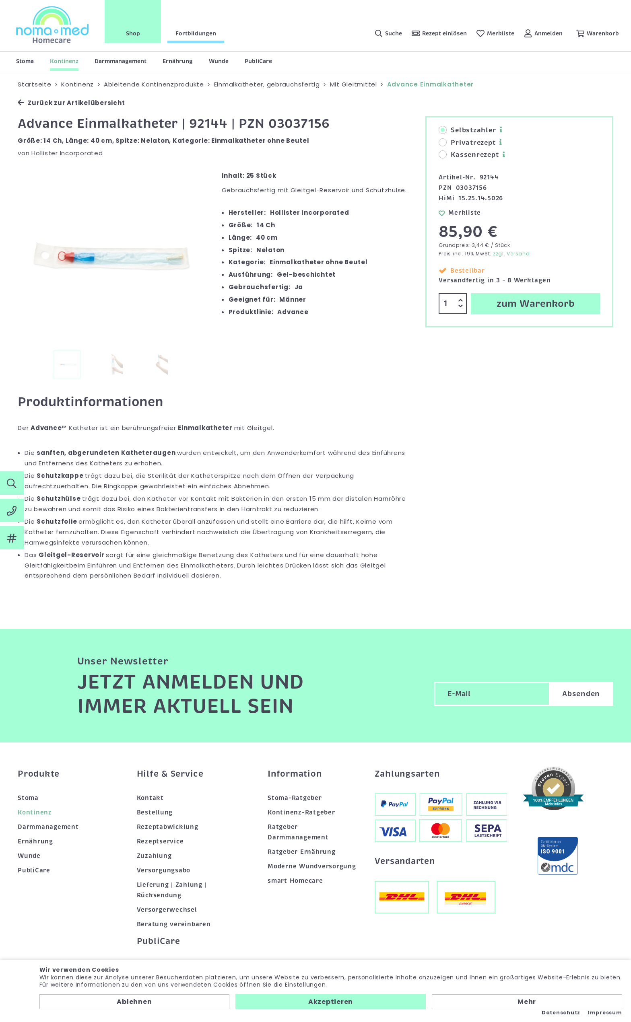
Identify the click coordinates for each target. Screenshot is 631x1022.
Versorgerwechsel (167, 909)
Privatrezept (467, 143)
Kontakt (150, 798)
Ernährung (178, 61)
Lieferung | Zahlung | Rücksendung (172, 890)
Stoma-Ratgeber (295, 798)
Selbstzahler (467, 130)
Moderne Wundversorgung (312, 866)
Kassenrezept (469, 155)
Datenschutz (561, 1013)
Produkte (39, 774)
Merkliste (460, 212)
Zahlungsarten (407, 774)
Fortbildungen (195, 33)
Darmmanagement (120, 61)
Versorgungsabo (164, 870)
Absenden (581, 693)
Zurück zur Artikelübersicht (71, 103)
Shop (133, 33)
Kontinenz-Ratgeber (301, 812)
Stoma (25, 61)
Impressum (605, 1013)
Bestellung (155, 812)
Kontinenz (64, 61)
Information (295, 774)
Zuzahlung (154, 856)
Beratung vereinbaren (174, 924)
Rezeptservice (160, 841)
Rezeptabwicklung (167, 827)
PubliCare (258, 61)
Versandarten (405, 861)
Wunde (219, 61)
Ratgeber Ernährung (302, 851)
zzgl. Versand (511, 253)
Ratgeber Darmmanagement (298, 832)
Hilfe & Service (170, 774)
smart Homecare (295, 880)
